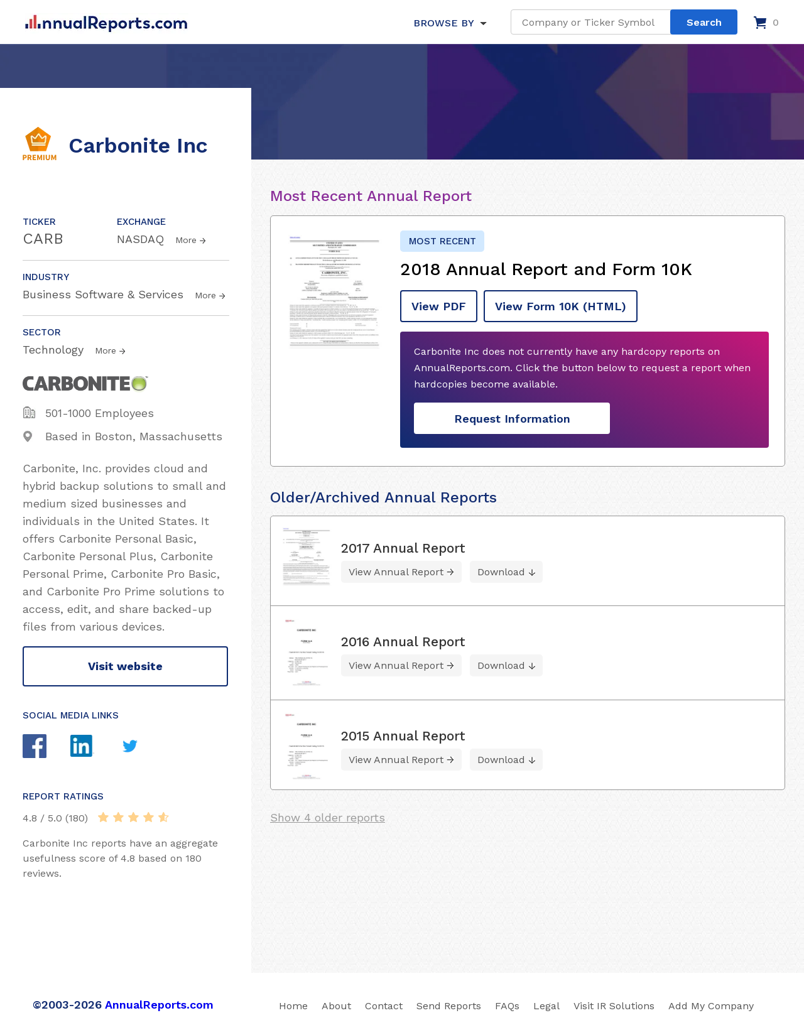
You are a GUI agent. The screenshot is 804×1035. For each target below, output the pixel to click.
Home (293, 1006)
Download (501, 572)
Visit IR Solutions (614, 1006)
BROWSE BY (443, 23)
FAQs (507, 1006)
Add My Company (711, 1006)
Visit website (125, 666)
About (336, 1006)
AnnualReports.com (159, 1004)
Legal (546, 1006)
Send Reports (448, 1006)
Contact (384, 1006)
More (186, 240)
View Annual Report (396, 572)
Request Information (512, 418)
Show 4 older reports (327, 817)
